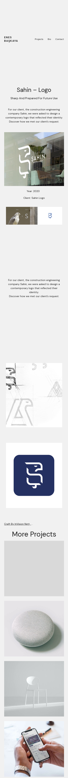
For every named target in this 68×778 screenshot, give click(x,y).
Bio (49, 39)
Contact (59, 39)
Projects (39, 39)
